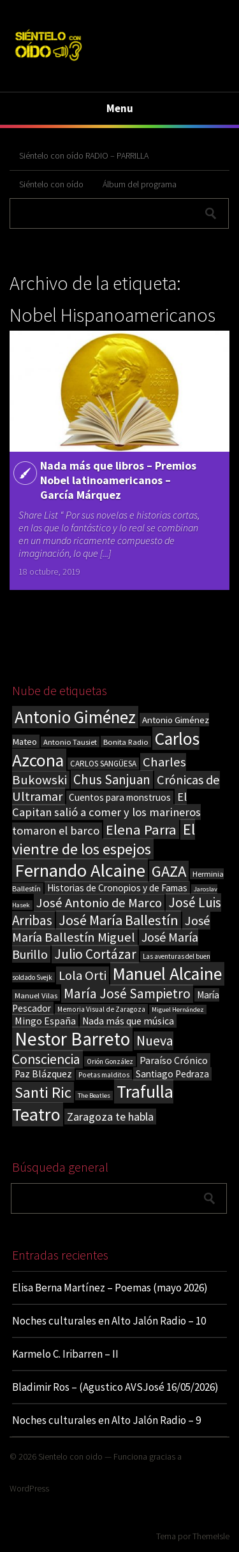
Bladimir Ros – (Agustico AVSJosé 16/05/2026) (115, 1387)
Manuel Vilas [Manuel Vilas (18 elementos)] (36, 995)
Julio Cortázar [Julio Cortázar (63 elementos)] (95, 954)
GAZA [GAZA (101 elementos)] (169, 871)
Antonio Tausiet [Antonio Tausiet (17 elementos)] (70, 742)
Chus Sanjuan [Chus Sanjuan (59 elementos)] (111, 779)
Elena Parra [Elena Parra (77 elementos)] (141, 829)
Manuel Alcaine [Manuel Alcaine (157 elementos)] (167, 974)
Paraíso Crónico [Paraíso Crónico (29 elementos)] (174, 1060)
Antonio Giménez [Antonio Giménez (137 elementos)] (75, 717)
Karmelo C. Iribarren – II (65, 1354)
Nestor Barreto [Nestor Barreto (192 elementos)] (72, 1039)
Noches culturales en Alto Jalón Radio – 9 (106, 1420)
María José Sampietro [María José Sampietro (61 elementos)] (127, 993)
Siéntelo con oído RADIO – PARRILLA (83, 155)
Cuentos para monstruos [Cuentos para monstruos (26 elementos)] (120, 797)
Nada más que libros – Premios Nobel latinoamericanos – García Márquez (118, 480)
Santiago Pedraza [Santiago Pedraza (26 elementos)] (172, 1074)
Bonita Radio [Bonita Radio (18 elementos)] (125, 741)
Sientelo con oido (70, 1456)
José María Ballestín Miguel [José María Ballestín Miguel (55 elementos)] (111, 928)
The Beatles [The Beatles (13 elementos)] (94, 1095)
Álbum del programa (140, 184)
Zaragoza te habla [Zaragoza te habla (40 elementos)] (110, 1116)
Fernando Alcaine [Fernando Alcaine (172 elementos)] (80, 870)
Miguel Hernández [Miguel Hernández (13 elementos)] (178, 1009)
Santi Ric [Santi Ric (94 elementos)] (43, 1092)
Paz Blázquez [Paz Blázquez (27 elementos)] (43, 1074)
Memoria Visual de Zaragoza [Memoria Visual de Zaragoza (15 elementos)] (101, 1009)
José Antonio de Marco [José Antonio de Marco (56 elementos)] (99, 903)
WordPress (29, 1488)
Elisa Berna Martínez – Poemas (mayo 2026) (110, 1288)
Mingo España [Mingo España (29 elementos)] (45, 1020)
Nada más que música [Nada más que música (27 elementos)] (128, 1021)
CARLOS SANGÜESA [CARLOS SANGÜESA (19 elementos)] (103, 763)
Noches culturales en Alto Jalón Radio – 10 (109, 1321)
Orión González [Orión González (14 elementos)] (110, 1061)
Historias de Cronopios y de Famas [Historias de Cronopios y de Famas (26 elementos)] (117, 888)
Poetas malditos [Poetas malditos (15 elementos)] (103, 1074)
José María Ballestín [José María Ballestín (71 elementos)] (118, 920)
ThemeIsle (210, 1536)
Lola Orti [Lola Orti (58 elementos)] (82, 975)
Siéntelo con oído (51, 184)
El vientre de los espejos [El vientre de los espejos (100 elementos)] (103, 839)
